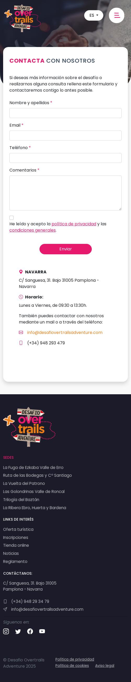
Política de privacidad (74, 659)
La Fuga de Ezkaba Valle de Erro (33, 467)
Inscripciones (15, 537)
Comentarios (24, 170)
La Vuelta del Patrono (24, 483)
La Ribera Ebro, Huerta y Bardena (34, 507)
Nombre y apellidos (30, 103)
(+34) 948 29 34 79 (26, 601)
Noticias (11, 553)
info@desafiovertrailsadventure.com (60, 333)
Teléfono (20, 148)
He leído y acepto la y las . (57, 227)
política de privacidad (74, 224)
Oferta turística (18, 529)
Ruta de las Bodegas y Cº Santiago (37, 475)
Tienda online (16, 545)
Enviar (65, 249)
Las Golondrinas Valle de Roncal (34, 491)
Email (16, 125)
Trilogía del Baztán (21, 499)
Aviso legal (104, 665)
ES (92, 15)
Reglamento (15, 561)
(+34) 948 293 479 (42, 343)
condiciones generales (32, 230)
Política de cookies (72, 665)
